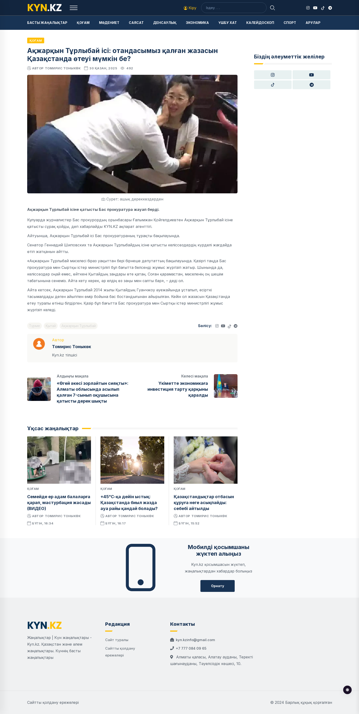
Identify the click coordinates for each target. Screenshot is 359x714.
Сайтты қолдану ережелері (53, 702)
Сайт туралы (116, 640)
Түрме (34, 326)
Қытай (51, 326)
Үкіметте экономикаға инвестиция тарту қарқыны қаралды (177, 389)
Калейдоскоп (260, 23)
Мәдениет (109, 23)
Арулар (313, 23)
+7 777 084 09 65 (191, 648)
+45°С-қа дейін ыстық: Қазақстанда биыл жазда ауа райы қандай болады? (129, 502)
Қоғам (83, 23)
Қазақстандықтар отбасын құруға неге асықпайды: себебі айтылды (204, 502)
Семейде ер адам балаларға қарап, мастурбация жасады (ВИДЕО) (59, 502)
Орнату (217, 586)
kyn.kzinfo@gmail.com (195, 640)
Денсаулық (165, 23)
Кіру (190, 7)
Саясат (136, 23)
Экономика (197, 23)
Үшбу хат (227, 23)
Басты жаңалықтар (47, 23)
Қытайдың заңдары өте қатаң (117, 274)
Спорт (290, 23)
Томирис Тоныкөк (63, 68)
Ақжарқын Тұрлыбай (78, 326)
